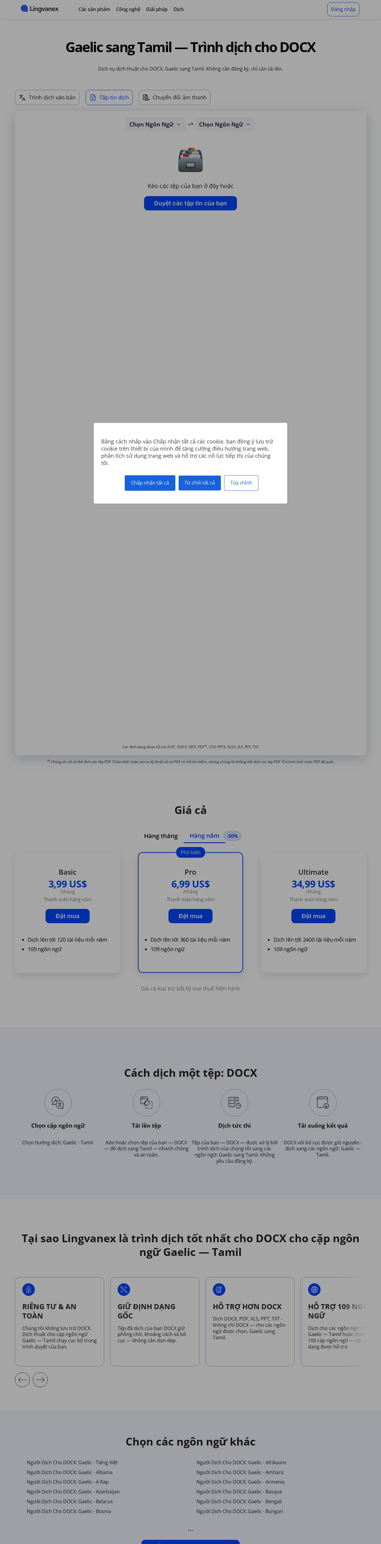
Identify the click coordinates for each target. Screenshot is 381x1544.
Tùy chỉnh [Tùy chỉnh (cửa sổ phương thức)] (241, 482)
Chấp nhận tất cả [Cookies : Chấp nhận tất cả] (150, 482)
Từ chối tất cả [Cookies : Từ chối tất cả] (200, 482)
